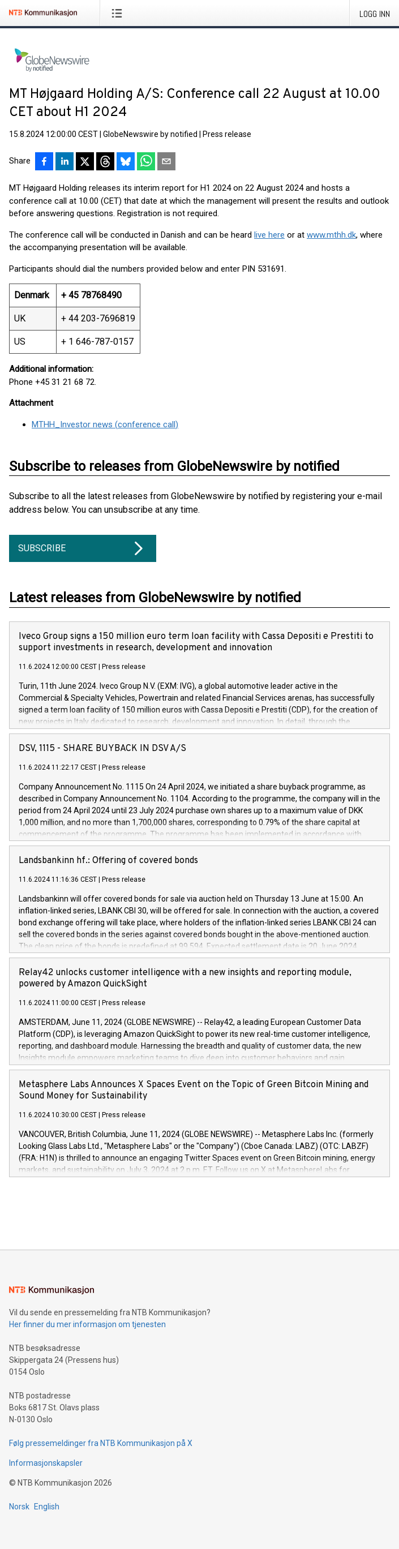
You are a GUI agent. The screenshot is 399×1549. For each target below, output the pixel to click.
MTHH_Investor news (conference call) (105, 424)
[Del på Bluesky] (126, 162)
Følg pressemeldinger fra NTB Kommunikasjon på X (100, 1443)
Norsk (19, 1506)
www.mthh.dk (331, 235)
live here (269, 235)
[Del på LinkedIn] (64, 162)
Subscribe (82, 548)
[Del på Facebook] (44, 162)
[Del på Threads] (105, 162)
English (46, 1506)
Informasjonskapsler (46, 1463)
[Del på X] (85, 162)
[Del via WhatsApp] (146, 162)
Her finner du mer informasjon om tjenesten (87, 1324)
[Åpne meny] (119, 13)
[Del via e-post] (166, 162)
